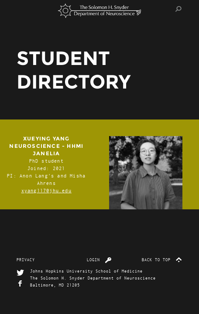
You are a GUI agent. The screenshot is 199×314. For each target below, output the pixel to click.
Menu (25, 8)
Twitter (20, 272)
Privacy (26, 259)
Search (178, 9)
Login (99, 259)
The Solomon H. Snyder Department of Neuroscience (99, 10)
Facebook (20, 283)
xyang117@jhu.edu (46, 190)
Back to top (162, 259)
